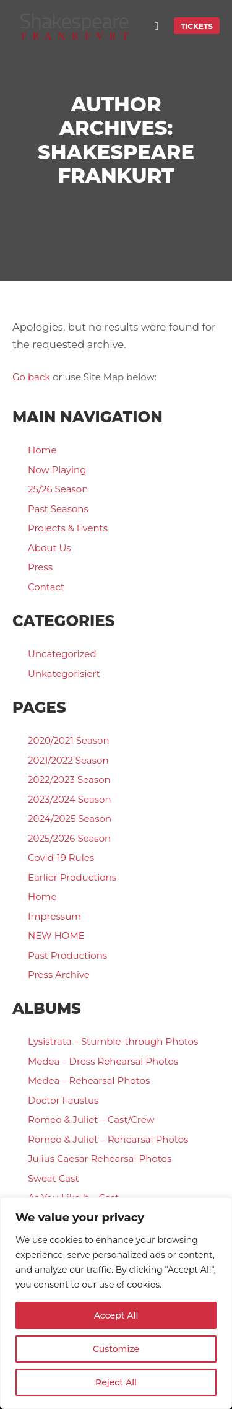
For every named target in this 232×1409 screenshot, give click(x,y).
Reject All (116, 1382)
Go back (31, 377)
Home (42, 450)
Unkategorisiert (64, 673)
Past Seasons (58, 509)
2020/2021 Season (69, 740)
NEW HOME (56, 935)
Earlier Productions (72, 877)
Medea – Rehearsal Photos (89, 1080)
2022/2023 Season (69, 779)
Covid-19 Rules (61, 857)
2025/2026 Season (69, 838)
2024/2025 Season (69, 818)
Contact (46, 587)
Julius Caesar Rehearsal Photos (99, 1158)
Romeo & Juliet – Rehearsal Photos (108, 1139)
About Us (49, 548)
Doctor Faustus (63, 1100)
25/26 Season (58, 489)
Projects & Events (68, 528)
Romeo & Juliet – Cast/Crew (91, 1119)
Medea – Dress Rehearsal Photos (103, 1061)
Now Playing (57, 470)
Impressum (54, 916)
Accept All (116, 1315)
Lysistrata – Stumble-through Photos (113, 1041)
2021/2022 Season (68, 760)
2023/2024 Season (69, 799)
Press (40, 567)
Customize (116, 1348)
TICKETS (197, 26)
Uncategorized (62, 654)
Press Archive (59, 974)
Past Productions (67, 955)
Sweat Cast (53, 1178)
